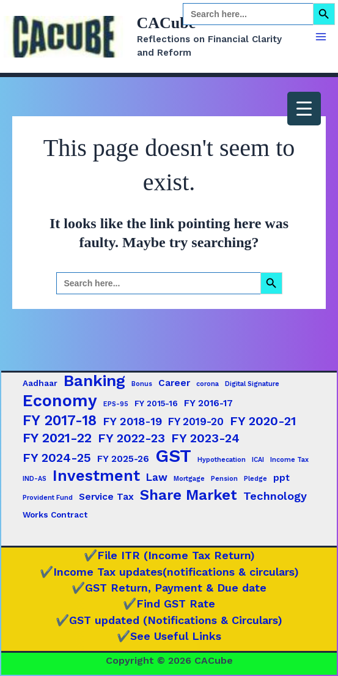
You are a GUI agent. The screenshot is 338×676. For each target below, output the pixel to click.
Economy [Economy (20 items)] (60, 401)
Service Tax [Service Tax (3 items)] (106, 496)
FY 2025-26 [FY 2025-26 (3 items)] (123, 458)
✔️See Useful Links (169, 636)
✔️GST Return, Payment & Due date (169, 587)
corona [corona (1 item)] (207, 384)
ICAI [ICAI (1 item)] (258, 460)
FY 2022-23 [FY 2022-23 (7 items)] (131, 438)
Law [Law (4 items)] (156, 477)
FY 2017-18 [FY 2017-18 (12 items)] (60, 420)
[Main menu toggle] (320, 36)
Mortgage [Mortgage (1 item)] (189, 479)
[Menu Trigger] (304, 108)
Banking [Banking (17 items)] (94, 380)
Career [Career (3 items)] (174, 382)
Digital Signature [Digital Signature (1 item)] (252, 384)
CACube (166, 23)
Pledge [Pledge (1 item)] (255, 479)
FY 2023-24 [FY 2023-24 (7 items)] (205, 438)
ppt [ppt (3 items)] (281, 477)
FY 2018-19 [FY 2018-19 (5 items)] (132, 421)
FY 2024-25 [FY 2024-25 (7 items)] (57, 457)
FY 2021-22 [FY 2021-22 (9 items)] (57, 437)
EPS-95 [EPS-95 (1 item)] (115, 404)
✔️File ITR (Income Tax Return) (169, 555)
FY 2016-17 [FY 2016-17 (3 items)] (208, 403)
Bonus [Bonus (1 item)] (141, 384)
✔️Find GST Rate (169, 603)
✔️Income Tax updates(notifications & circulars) (169, 571)
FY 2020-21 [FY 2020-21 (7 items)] (263, 421)
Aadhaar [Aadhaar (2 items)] (40, 383)
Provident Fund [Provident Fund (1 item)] (48, 498)
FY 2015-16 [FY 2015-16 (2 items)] (156, 403)
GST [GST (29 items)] (173, 456)
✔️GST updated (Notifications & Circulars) (169, 620)
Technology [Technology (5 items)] (275, 495)
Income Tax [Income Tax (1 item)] (289, 460)
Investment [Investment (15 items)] (96, 476)
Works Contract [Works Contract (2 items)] (55, 514)
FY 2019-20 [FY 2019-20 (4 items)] (196, 421)
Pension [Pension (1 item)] (224, 479)
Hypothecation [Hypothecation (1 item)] (221, 460)
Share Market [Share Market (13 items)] (188, 495)
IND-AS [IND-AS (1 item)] (34, 479)
